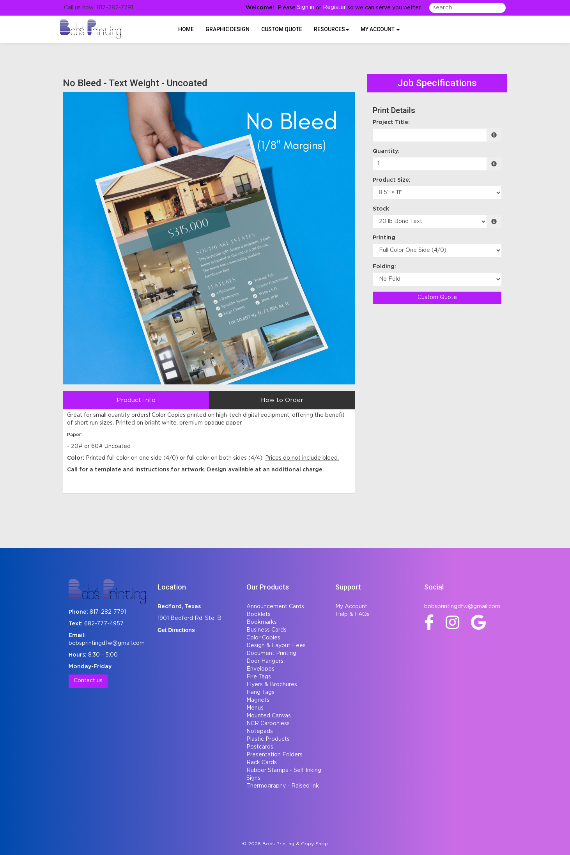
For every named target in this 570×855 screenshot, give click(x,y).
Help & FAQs (352, 614)
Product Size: (392, 180)
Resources (331, 29)
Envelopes (260, 669)
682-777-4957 (104, 624)
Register (334, 7)
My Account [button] (380, 29)
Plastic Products (268, 739)
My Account (351, 606)
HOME (186, 29)
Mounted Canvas (268, 716)
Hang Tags (260, 692)
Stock (381, 209)
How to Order (282, 400)
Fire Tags (258, 677)
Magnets (257, 700)
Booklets (258, 614)
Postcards (259, 747)
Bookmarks (261, 622)
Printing (384, 238)
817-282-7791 (108, 612)
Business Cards (266, 630)
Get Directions (176, 630)
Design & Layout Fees (276, 645)
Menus (255, 708)
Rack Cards (261, 762)
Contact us (88, 680)
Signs (253, 778)
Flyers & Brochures (271, 684)
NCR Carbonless (268, 723)
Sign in (305, 7)
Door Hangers (264, 661)
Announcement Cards (275, 606)
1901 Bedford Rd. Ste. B (189, 618)
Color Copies (263, 638)
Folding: (384, 266)
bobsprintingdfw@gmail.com (107, 643)
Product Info (136, 400)
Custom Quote (281, 29)
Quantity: (386, 151)
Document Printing (271, 653)
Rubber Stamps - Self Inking (283, 770)
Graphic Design (227, 29)
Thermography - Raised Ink (282, 786)
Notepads (259, 731)
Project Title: (391, 122)
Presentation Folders (274, 755)
